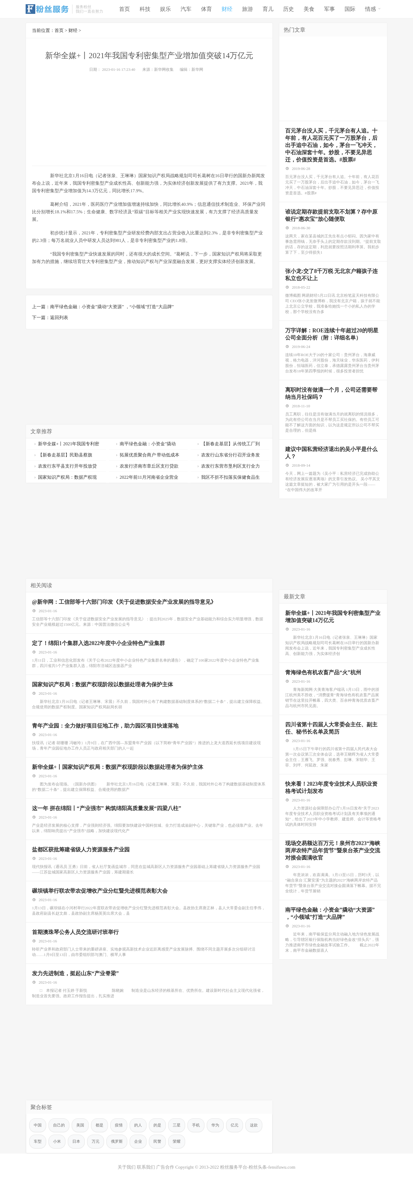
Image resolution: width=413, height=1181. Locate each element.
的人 (138, 1125)
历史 (288, 9)
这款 (254, 1125)
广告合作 (165, 1167)
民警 (157, 1141)
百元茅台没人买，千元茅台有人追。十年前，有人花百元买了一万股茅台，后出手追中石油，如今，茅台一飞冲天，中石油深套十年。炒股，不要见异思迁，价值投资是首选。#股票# (331, 145)
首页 (124, 9)
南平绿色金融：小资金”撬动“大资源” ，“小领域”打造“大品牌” (112, 306)
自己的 (59, 1125)
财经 (227, 9)
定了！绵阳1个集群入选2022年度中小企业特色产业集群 (98, 643)
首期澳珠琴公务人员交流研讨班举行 (75, 932)
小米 (57, 1141)
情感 (373, 8)
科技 (145, 9)
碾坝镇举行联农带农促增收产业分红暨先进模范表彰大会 (100, 891)
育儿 (268, 9)
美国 (80, 1125)
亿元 (234, 1125)
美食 (309, 9)
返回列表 (59, 317)
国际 (350, 9)
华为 (215, 1125)
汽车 (186, 9)
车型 (38, 1141)
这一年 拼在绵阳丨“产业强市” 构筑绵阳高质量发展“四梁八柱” (106, 808)
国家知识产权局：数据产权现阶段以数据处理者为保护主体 (102, 684)
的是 (157, 1125)
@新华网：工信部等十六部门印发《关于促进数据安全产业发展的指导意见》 (124, 602)
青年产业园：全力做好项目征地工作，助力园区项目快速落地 (105, 726)
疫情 (119, 1125)
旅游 (247, 9)
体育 (206, 9)
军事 (329, 9)
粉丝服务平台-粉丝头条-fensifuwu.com (257, 1167)
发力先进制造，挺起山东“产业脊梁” (75, 973)
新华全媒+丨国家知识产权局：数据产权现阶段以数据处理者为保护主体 (117, 767)
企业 (138, 1141)
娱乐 (165, 9)
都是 (99, 1125)
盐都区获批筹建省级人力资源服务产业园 (81, 850)
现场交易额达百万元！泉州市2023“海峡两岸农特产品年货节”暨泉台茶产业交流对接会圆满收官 (332, 850)
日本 (76, 1141)
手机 (196, 1125)
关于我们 (127, 1167)
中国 (38, 1125)
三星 (177, 1125)
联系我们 (146, 1167)
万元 (95, 1141)
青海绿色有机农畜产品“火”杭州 (323, 672)
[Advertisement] (149, 117)
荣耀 (177, 1141)
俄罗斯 (117, 1141)
